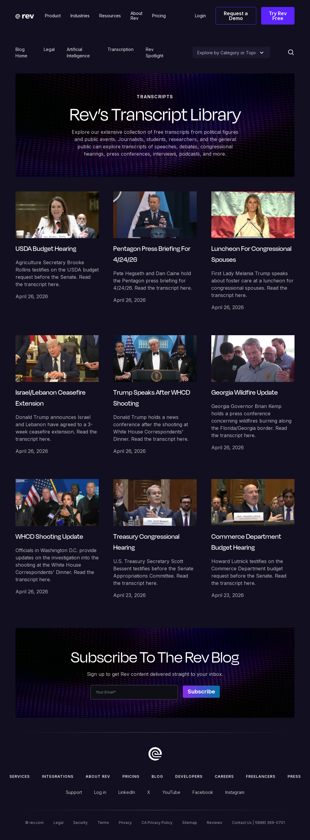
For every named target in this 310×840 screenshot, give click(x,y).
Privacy (125, 822)
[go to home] (155, 754)
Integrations (57, 776)
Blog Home (21, 52)
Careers (224, 776)
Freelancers (260, 776)
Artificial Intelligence (78, 52)
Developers (189, 776)
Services (19, 776)
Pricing (130, 776)
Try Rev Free (278, 15)
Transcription (120, 49)
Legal (49, 49)
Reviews (214, 822)
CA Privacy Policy (156, 822)
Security (80, 822)
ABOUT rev (98, 776)
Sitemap (189, 822)
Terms (103, 822)
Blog (157, 776)
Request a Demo (236, 15)
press (294, 776)
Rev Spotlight (154, 52)
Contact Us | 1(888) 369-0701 (258, 822)
